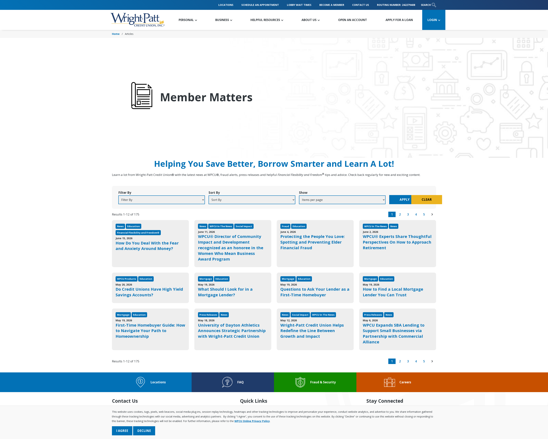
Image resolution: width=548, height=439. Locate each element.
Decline (144, 431)
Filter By (124, 192)
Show (286, 192)
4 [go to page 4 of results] (416, 214)
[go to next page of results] (432, 214)
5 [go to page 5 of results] (424, 214)
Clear (414, 199)
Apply (380, 199)
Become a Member (331, 5)
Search (428, 5)
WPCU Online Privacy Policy (252, 421)
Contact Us (360, 5)
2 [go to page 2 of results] (400, 214)
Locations (225, 5)
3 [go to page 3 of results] (408, 214)
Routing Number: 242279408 (396, 5)
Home (116, 34)
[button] (187, 20)
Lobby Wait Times (299, 5)
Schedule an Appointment (260, 5)
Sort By (205, 192)
